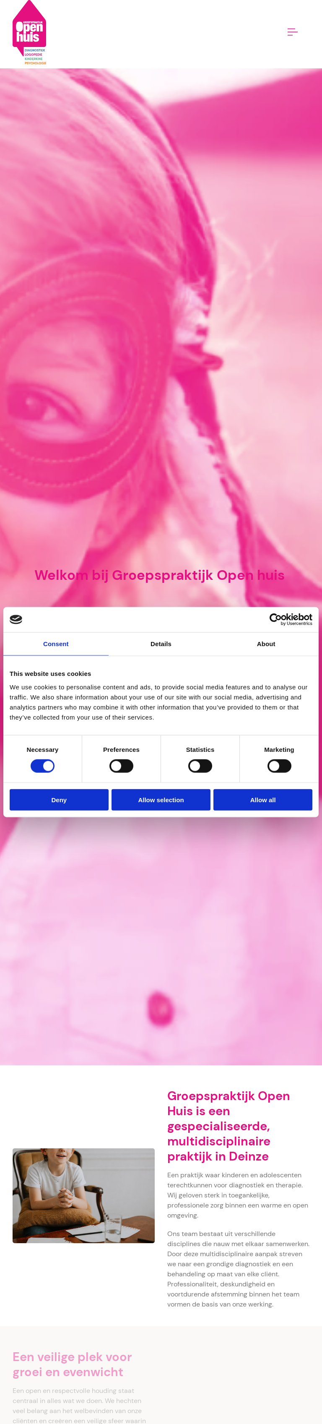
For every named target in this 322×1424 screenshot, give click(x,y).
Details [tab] (161, 643)
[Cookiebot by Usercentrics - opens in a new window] (275, 619)
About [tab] (266, 643)
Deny (59, 799)
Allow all (263, 799)
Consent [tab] (56, 643)
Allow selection (161, 799)
